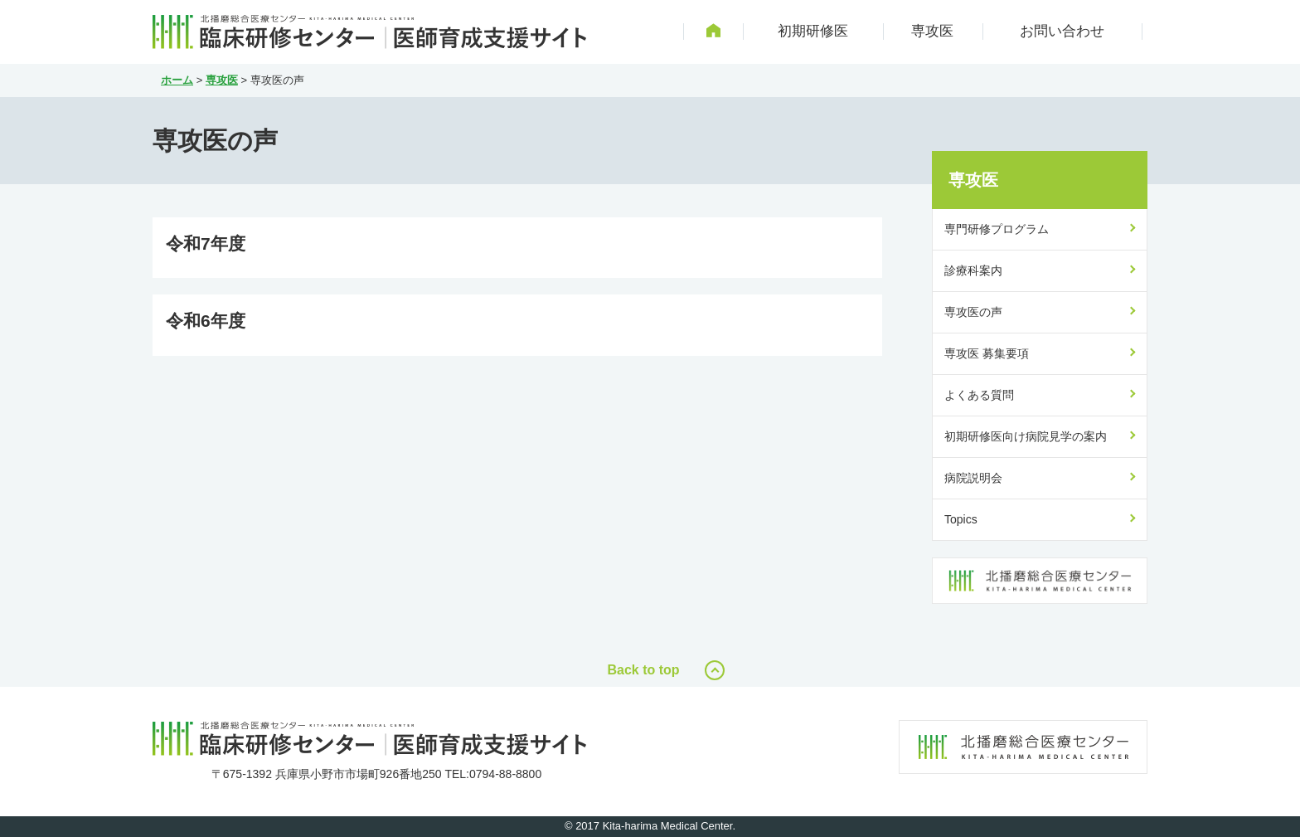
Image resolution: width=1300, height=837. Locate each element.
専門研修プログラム (996, 229)
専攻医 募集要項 (986, 353)
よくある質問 (979, 394)
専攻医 (932, 31)
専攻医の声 (973, 312)
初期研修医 (813, 31)
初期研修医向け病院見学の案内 (1025, 436)
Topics (960, 519)
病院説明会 (973, 477)
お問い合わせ (1062, 31)
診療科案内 (973, 270)
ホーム (177, 80)
